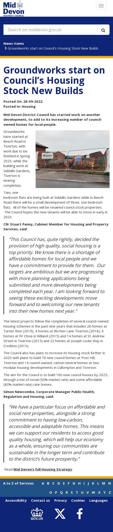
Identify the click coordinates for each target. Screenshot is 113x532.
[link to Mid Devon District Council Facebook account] (79, 514)
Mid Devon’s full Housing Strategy (42, 469)
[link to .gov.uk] (38, 514)
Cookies (78, 500)
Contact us (40, 500)
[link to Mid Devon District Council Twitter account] (61, 514)
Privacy (60, 500)
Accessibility (16, 500)
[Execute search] (103, 29)
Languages (98, 500)
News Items (13, 43)
